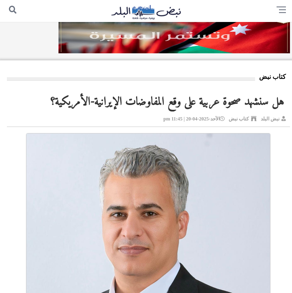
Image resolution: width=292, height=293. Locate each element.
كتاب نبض (239, 119)
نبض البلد (270, 119)
